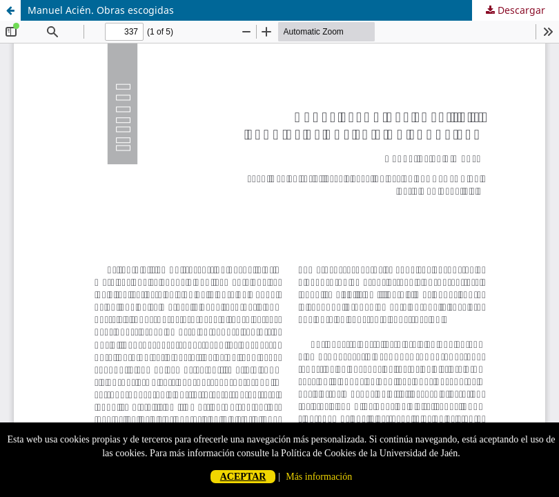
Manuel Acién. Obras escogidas (101, 10)
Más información (319, 476)
